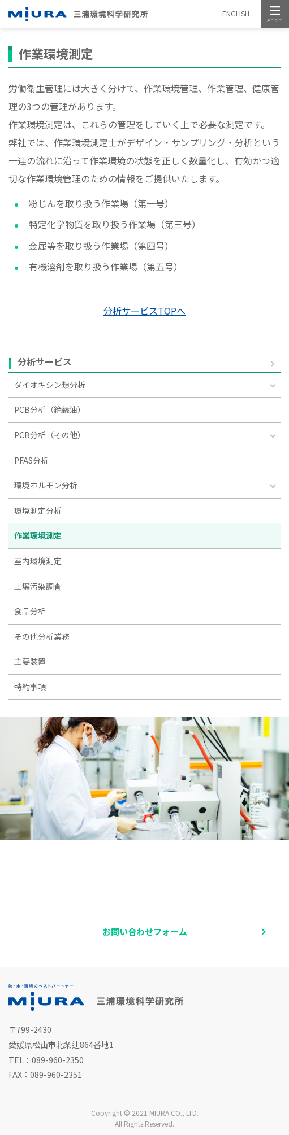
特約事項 (30, 686)
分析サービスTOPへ (144, 310)
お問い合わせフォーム (144, 931)
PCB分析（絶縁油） (49, 409)
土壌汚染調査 (38, 586)
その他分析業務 (42, 636)
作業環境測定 (38, 535)
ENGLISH (235, 13)
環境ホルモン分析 (45, 485)
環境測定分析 (38, 510)
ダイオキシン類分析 (49, 384)
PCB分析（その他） (49, 434)
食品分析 (30, 611)
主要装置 (30, 661)
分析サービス (45, 362)
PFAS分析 (31, 460)
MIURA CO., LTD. (174, 1112)
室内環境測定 (38, 560)
